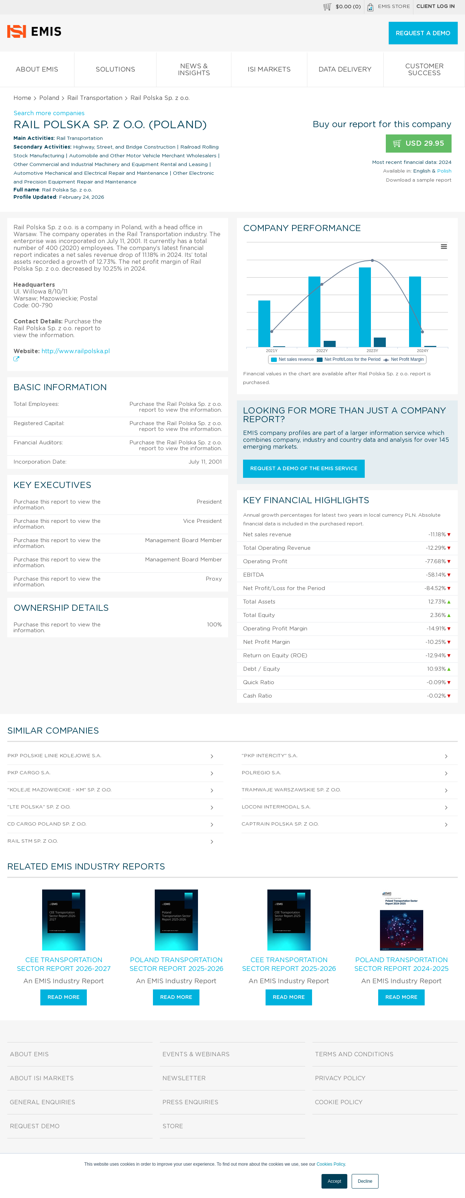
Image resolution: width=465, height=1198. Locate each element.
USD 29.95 (418, 144)
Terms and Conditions (354, 1054)
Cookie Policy (339, 1102)
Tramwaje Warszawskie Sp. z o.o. (291, 789)
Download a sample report (419, 180)
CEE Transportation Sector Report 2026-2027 (64, 964)
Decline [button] (365, 1181)
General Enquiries (42, 1102)
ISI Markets (269, 71)
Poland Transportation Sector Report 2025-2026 (176, 964)
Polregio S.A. (261, 772)
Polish (444, 171)
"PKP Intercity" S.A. (270, 755)
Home (22, 98)
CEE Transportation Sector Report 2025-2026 (289, 964)
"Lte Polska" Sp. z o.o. (38, 807)
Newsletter (184, 1078)
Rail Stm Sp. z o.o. (32, 841)
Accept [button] (334, 1181)
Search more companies (49, 113)
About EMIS (37, 71)
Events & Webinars (196, 1054)
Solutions (115, 71)
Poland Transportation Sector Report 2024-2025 (401, 964)
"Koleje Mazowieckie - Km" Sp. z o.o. (59, 789)
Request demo (35, 1126)
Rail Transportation (94, 98)
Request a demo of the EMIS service (303, 468)
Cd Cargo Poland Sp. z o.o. (46, 824)
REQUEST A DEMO (423, 33)
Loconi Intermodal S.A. (276, 807)
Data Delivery (345, 71)
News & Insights (194, 71)
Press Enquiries (190, 1102)
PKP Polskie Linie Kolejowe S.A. (54, 755)
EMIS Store (388, 7)
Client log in (435, 6)
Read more (64, 997)
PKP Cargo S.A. (28, 772)
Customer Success (424, 71)
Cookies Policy (330, 1164)
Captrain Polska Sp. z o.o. (280, 824)
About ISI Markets (42, 1078)
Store (172, 1126)
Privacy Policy (340, 1078)
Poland (49, 98)
